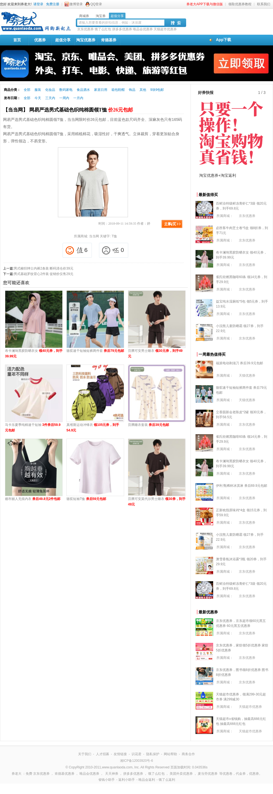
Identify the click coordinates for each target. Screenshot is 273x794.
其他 (143, 90)
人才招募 (102, 754)
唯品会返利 (146, 780)
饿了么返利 (167, 780)
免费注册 (52, 4)
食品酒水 (83, 90)
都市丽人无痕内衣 (32, 499)
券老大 (17, 774)
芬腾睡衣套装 (148, 425)
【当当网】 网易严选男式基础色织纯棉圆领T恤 (68, 110)
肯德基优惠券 (64, 774)
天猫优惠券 (247, 375)
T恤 (114, 236)
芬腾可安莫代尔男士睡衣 (157, 501)
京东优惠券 (85, 29)
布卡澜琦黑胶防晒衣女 (34, 353)
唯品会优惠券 (143, 29)
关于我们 (84, 754)
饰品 (132, 90)
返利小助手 (126, 780)
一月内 (78, 98)
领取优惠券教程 (239, 4)
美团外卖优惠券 (181, 774)
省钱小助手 (106, 780)
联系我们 (263, 4)
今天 (37, 98)
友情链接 (120, 754)
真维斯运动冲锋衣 (92, 427)
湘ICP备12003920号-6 (136, 761)
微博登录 (76, 4)
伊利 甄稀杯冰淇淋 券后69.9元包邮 (241, 486)
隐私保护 (152, 754)
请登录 (38, 4)
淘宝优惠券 (85, 40)
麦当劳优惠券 (208, 774)
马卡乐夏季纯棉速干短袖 (32, 427)
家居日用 (100, 90)
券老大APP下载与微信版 (204, 4)
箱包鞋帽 (118, 90)
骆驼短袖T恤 (86, 499)
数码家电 (66, 90)
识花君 (136, 754)
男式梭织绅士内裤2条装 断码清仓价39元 (43, 268)
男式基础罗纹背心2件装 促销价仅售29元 (43, 274)
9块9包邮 (157, 90)
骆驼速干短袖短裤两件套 (95, 351)
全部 (27, 90)
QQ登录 (96, 4)
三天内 (50, 98)
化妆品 (50, 90)
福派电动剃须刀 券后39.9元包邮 (239, 363)
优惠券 (40, 40)
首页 (17, 40)
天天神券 (111, 774)
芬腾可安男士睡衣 (155, 353)
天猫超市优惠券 (165, 29)
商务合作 (188, 754)
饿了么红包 (103, 29)
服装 (37, 90)
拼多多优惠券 (122, 29)
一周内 (64, 98)
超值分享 (63, 40)
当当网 (94, 236)
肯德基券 (108, 40)
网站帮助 (170, 754)
